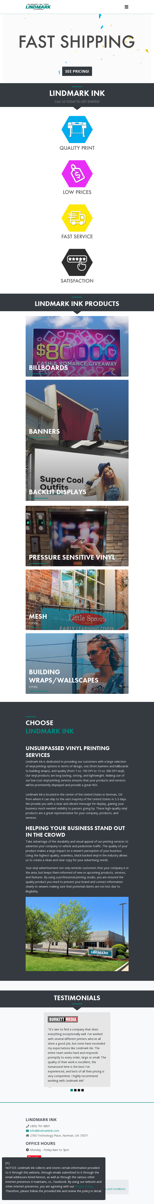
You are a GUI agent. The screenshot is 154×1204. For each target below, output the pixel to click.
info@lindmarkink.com (42, 1131)
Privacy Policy (84, 1186)
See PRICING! (77, 71)
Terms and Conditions (112, 1189)
